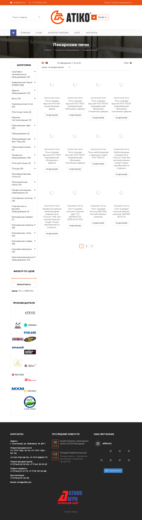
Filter (126, 63)
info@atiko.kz (24, 482)
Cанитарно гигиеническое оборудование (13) (21, 74)
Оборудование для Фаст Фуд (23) (21, 140)
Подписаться (113, 471)
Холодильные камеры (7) (22, 218)
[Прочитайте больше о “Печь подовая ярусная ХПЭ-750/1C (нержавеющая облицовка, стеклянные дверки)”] (75, 169)
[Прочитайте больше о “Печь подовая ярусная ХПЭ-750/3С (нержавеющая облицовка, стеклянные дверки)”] (121, 117)
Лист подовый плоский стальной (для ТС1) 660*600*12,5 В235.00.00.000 (75, 214)
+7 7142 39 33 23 (38, 464)
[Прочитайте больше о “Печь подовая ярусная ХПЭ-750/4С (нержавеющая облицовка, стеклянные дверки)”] (98, 117)
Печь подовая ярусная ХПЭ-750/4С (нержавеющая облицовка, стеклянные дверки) (98, 106)
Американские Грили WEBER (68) (22, 83)
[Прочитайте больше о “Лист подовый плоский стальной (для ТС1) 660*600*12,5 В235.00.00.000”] (75, 225)
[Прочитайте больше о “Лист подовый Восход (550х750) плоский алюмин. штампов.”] (98, 223)
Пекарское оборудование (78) (21, 156)
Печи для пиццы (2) (21, 163)
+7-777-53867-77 (39, 457)
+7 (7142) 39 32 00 (19, 464)
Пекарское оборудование (67, 50)
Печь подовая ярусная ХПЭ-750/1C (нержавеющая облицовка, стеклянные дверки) (75, 157)
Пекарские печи (52, 98)
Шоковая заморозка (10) (22, 250)
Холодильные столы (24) (21, 234)
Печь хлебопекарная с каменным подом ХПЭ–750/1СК (98, 155)
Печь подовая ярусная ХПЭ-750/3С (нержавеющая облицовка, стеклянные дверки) (121, 106)
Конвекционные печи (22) (22, 105)
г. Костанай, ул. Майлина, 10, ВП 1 (27, 443)
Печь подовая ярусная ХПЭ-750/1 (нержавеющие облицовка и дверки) (52, 157)
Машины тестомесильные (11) (21, 118)
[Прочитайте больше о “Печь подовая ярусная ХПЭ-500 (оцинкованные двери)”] (51, 115)
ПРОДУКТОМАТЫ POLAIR (73, 453)
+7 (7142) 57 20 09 (19, 478)
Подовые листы (75, 206)
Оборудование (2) (21, 133)
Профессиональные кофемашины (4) (21, 191)
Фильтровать (24, 284)
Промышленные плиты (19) (20, 183)
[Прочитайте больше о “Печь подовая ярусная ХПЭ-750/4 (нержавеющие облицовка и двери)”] (75, 115)
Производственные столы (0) (21, 175)
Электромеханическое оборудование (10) (23, 258)
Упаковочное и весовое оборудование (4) (20, 209)
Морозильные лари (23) (21, 126)
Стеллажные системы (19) (22, 199)
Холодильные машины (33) (23, 226)
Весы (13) (16, 98)
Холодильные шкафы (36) (22, 242)
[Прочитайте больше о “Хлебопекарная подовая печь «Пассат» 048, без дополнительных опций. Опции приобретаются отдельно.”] (121, 174)
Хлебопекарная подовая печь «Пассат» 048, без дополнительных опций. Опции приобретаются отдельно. (121, 160)
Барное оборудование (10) (21, 91)
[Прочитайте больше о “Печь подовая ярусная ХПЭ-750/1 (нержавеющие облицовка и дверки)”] (51, 169)
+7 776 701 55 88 (37, 471)
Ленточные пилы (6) (21, 112)
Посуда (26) (17, 168)
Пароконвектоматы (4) (21, 148)
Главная (48, 50)
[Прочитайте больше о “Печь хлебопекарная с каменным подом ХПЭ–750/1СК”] (98, 163)
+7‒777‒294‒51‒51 (39, 2)
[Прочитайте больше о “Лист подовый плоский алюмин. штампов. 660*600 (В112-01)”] (121, 223)
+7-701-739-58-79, (19, 457)
